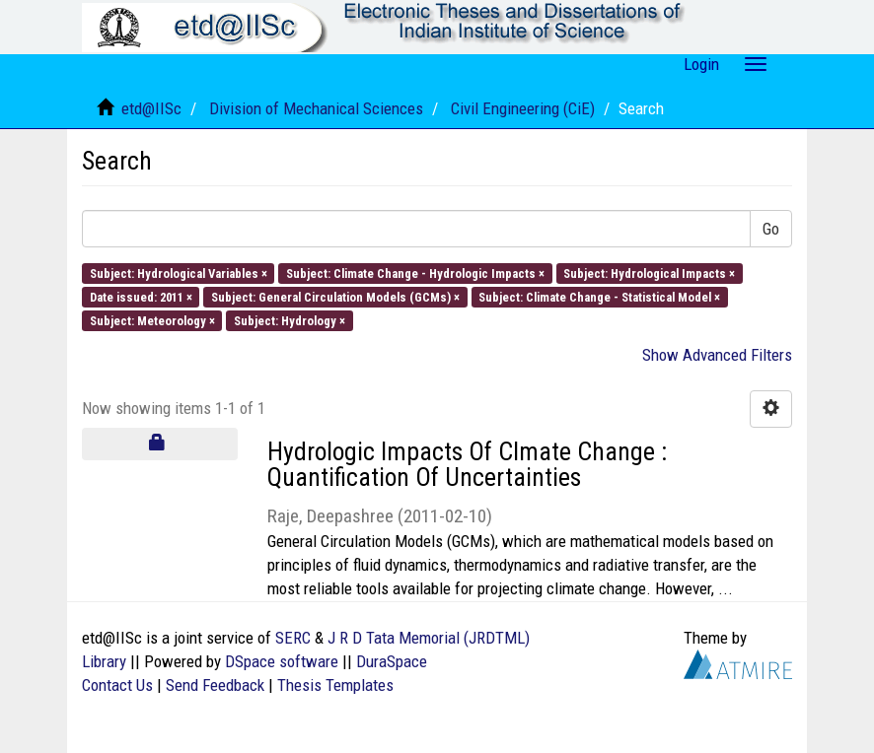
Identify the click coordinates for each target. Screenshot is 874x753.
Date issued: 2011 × (141, 296)
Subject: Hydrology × (289, 320)
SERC (293, 638)
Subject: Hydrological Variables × (178, 272)
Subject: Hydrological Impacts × (649, 272)
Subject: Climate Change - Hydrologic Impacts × (415, 272)
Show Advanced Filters (717, 355)
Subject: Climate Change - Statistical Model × (599, 296)
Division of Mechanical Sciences (316, 108)
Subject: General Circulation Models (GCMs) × (335, 296)
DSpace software (281, 661)
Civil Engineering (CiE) (523, 108)
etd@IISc (151, 108)
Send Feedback (215, 685)
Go (771, 229)
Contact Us (117, 685)
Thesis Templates (335, 685)
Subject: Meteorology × (152, 320)
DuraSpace (391, 661)
